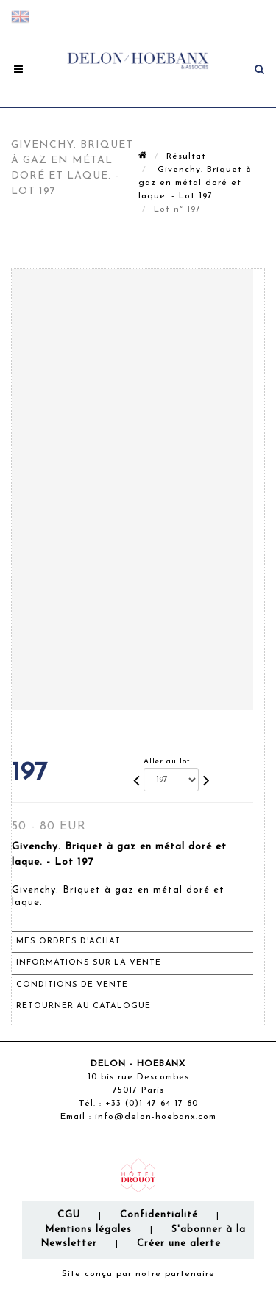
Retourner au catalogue (83, 1006)
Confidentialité (159, 1215)
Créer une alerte (179, 1243)
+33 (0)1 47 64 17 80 (151, 1103)
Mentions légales (88, 1229)
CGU (68, 1215)
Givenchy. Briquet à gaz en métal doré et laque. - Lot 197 (195, 183)
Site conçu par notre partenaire (138, 1274)
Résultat (186, 156)
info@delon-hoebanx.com (155, 1116)
